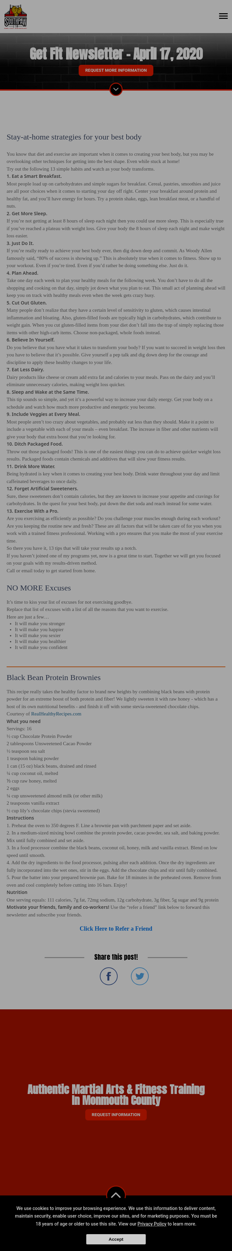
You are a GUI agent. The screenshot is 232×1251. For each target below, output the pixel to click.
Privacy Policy (152, 1224)
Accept (116, 1239)
